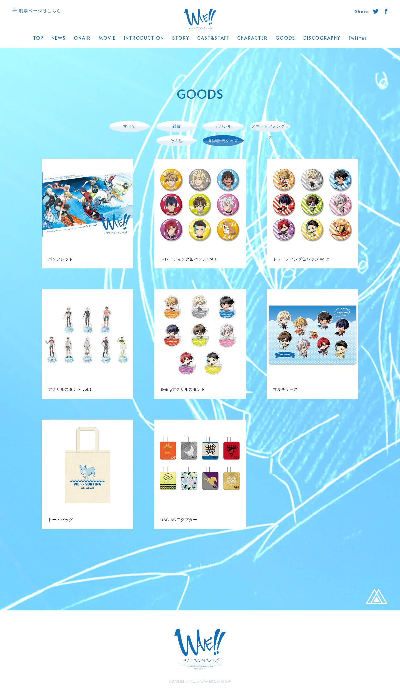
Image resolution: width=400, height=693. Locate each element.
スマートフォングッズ (270, 131)
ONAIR (82, 38)
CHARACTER (252, 38)
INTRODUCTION (144, 38)
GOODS (285, 38)
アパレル (223, 126)
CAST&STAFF (213, 38)
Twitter (357, 38)
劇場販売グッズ (223, 140)
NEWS (58, 38)
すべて (129, 126)
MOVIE (107, 38)
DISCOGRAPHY (322, 38)
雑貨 (176, 126)
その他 (176, 140)
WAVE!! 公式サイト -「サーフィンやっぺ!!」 (200, 19)
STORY (180, 38)
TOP (38, 38)
